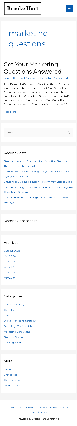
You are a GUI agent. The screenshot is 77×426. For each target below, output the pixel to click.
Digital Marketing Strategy (19, 320)
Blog (32, 412)
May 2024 (10, 256)
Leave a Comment (14, 78)
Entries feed (10, 374)
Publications (15, 407)
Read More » (11, 111)
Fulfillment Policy (47, 407)
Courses (42, 412)
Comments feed (13, 380)
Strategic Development (17, 337)
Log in (7, 369)
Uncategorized (12, 342)
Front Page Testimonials (18, 326)
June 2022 (10, 261)
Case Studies (11, 310)
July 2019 (9, 267)
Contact (64, 407)
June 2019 (10, 272)
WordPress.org (12, 385)
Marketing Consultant (40, 78)
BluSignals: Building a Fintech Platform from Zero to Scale (38, 181)
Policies (29, 407)
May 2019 (9, 277)
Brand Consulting (14, 304)
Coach (7, 315)
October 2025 (12, 250)
